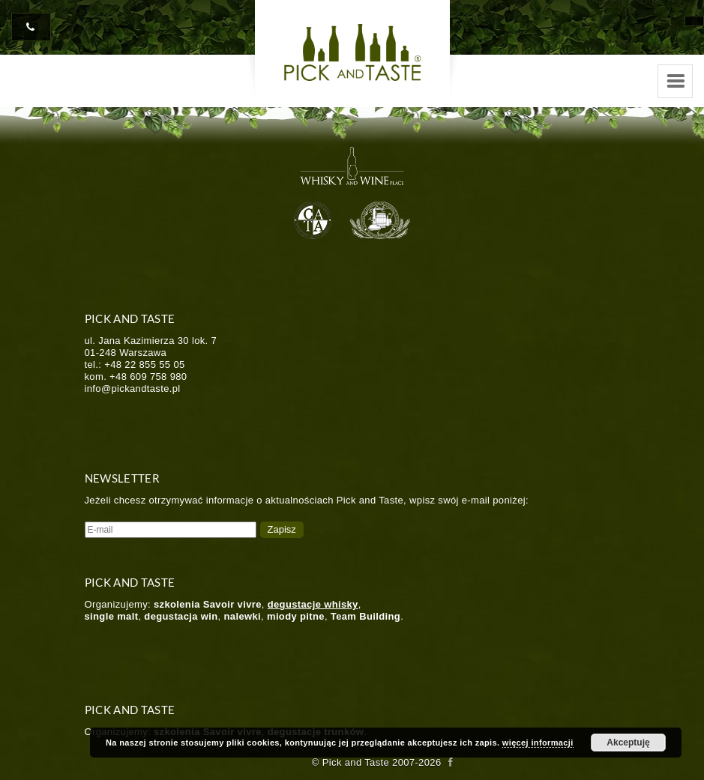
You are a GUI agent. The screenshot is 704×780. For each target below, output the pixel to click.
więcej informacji (538, 742)
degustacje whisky (313, 604)
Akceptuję (628, 742)
